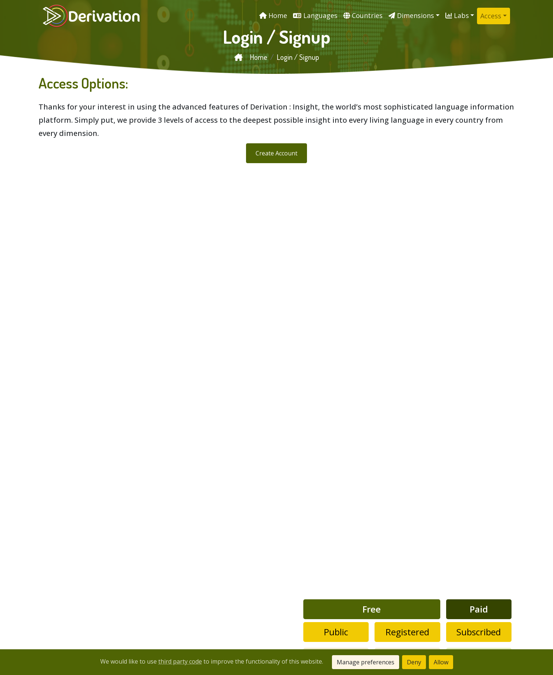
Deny (414, 662)
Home (250, 57)
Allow (441, 662)
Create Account (276, 153)
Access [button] (490, 15)
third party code (180, 661)
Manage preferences (365, 662)
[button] (414, 16)
